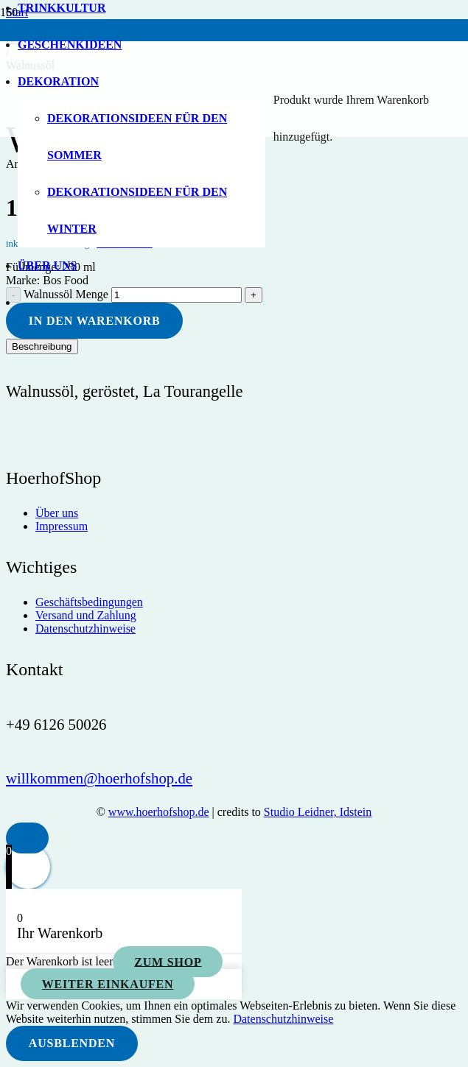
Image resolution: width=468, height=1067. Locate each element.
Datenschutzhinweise (283, 1019)
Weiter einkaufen (108, 984)
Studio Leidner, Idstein (317, 812)
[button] (27, 838)
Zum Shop (167, 961)
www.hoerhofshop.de (158, 812)
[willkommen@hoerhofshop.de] (99, 778)
